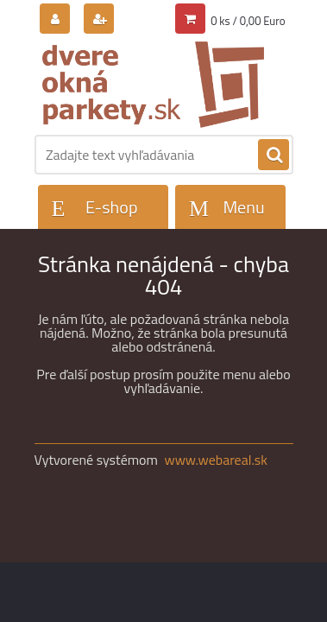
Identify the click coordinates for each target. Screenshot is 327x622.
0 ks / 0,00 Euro (248, 20)
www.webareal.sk (215, 459)
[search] (273, 155)
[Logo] (153, 84)
